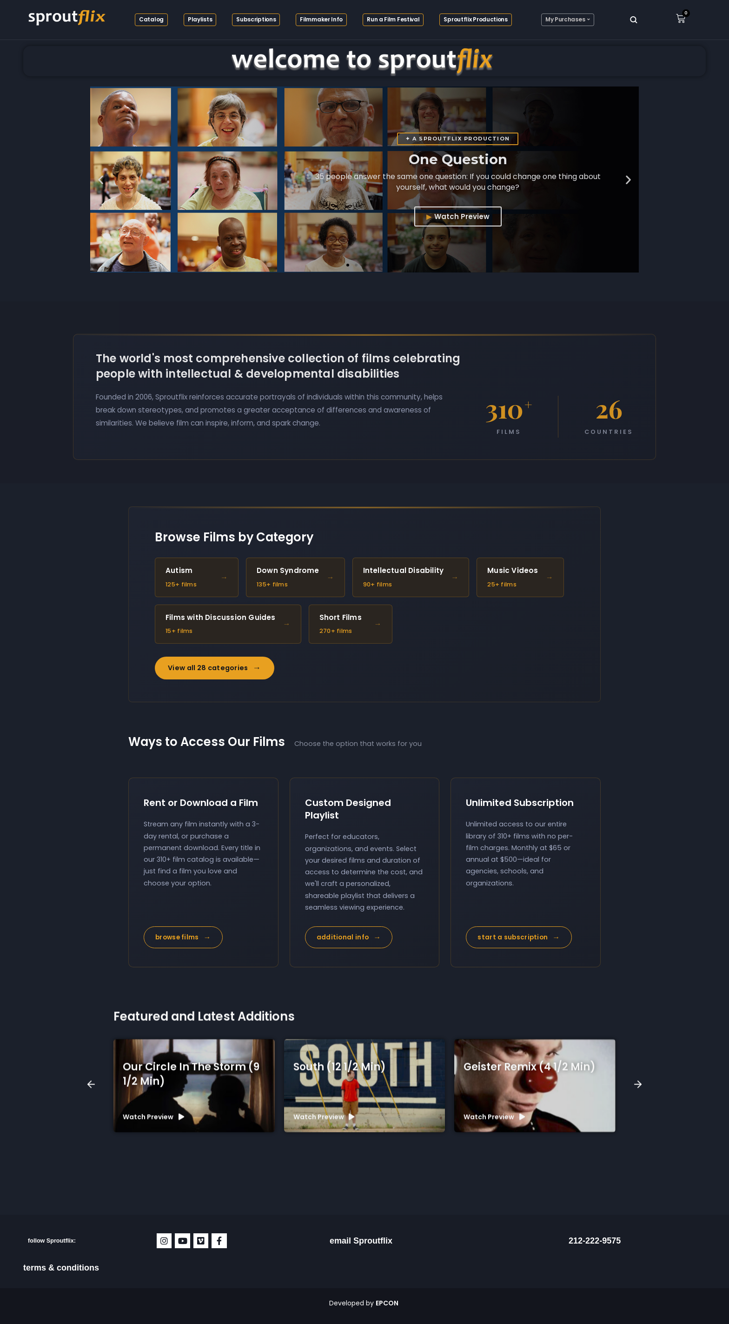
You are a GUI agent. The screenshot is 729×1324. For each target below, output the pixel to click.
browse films (183, 937)
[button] (100, 180)
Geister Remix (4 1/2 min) (530, 1197)
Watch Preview (462, 216)
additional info (349, 937)
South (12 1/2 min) (339, 1197)
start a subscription (518, 937)
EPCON (388, 1303)
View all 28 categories (214, 668)
